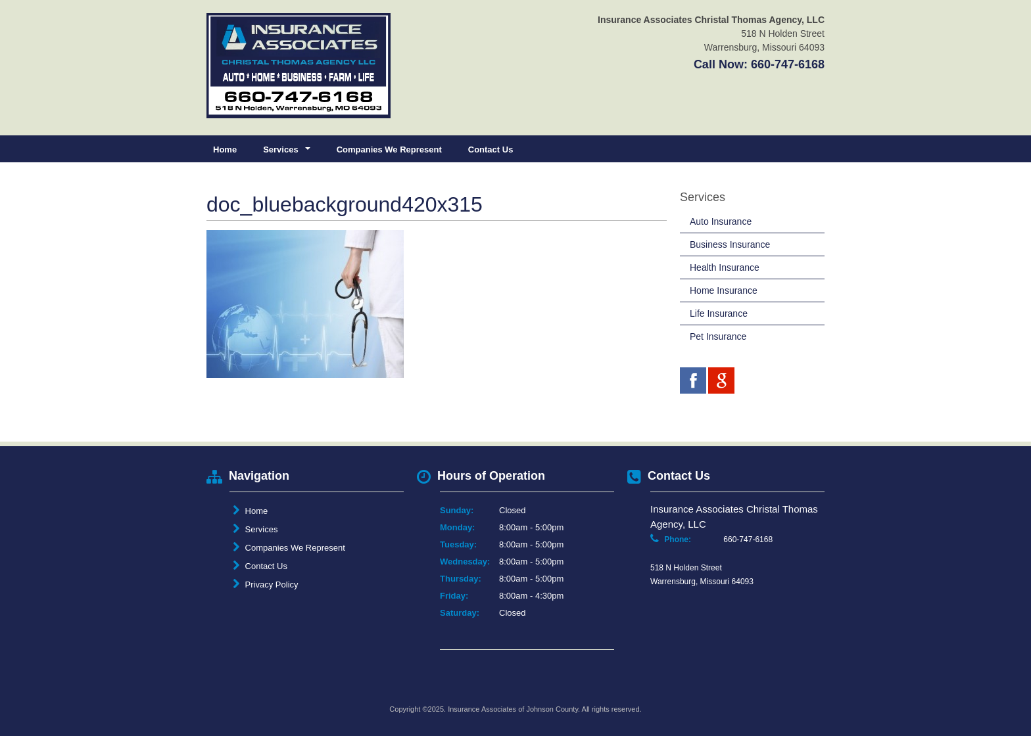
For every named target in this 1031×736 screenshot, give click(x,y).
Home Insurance (723, 290)
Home (225, 149)
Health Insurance (724, 267)
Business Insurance (730, 244)
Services (255, 529)
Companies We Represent (389, 149)
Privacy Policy (266, 584)
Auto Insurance (721, 221)
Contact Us (491, 149)
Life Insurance (719, 313)
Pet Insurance (718, 336)
